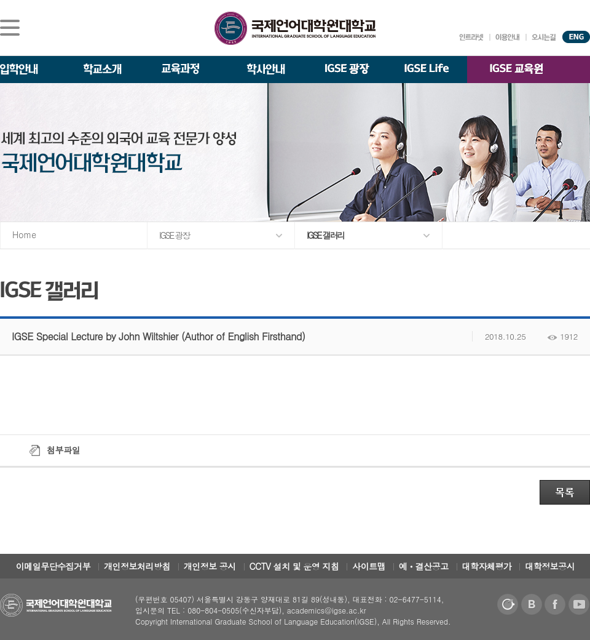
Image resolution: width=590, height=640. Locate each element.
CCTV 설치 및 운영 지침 (294, 566)
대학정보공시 (550, 566)
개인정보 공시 (210, 566)
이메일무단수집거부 (53, 566)
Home (24, 234)
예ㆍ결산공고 (424, 566)
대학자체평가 (487, 566)
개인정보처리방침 (137, 566)
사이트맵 (368, 566)
